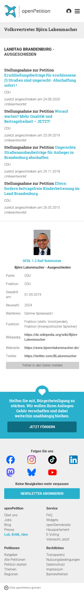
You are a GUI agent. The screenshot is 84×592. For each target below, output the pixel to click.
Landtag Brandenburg (28, 49)
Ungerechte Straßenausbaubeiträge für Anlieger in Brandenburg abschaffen (40, 152)
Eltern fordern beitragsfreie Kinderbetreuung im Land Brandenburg (42, 188)
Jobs (8, 520)
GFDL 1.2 (30, 261)
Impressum (54, 569)
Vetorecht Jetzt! (57, 539)
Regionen (11, 574)
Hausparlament (57, 530)
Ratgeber (10, 555)
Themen (10, 569)
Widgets (52, 520)
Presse (9, 530)
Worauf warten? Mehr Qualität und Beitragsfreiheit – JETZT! (36, 116)
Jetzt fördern (42, 427)
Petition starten (15, 564)
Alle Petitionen (14, 560)
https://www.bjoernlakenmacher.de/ (51, 348)
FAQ (49, 515)
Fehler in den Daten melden (43, 365)
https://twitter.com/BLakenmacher (50, 356)
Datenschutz (55, 564)
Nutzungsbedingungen (63, 560)
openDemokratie (58, 525)
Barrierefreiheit (57, 574)
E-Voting (52, 535)
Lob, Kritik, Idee (16, 535)
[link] (77, 11)
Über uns (10, 515)
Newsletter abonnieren (42, 494)
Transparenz (55, 555)
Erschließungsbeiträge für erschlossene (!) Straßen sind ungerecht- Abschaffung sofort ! (40, 80)
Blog (7, 525)
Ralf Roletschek (49, 261)
